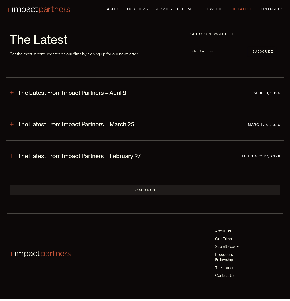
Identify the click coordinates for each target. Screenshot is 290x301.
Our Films (137, 9)
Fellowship (210, 9)
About (114, 9)
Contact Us (271, 9)
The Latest (240, 9)
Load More (145, 197)
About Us (222, 238)
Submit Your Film (173, 9)
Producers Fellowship (232, 261)
